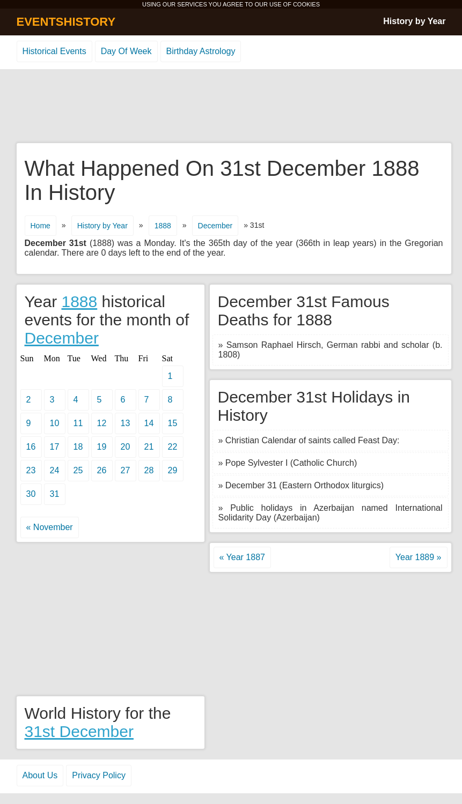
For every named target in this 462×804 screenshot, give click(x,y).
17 (55, 446)
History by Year (414, 21)
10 (55, 423)
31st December (79, 731)
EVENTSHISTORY (66, 21)
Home (40, 225)
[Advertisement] (231, 106)
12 (102, 423)
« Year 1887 (242, 557)
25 (78, 470)
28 (149, 470)
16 (31, 446)
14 (149, 423)
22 (173, 446)
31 (55, 493)
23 (31, 470)
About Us (40, 775)
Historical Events (54, 51)
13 (125, 423)
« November (49, 527)
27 (125, 470)
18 (78, 446)
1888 (163, 225)
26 (102, 470)
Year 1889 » (418, 557)
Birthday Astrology (201, 51)
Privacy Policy (99, 775)
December (215, 225)
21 (149, 446)
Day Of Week (126, 51)
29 (173, 470)
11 (78, 423)
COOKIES (306, 4)
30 (31, 493)
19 (102, 446)
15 (173, 423)
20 (125, 446)
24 (55, 470)
